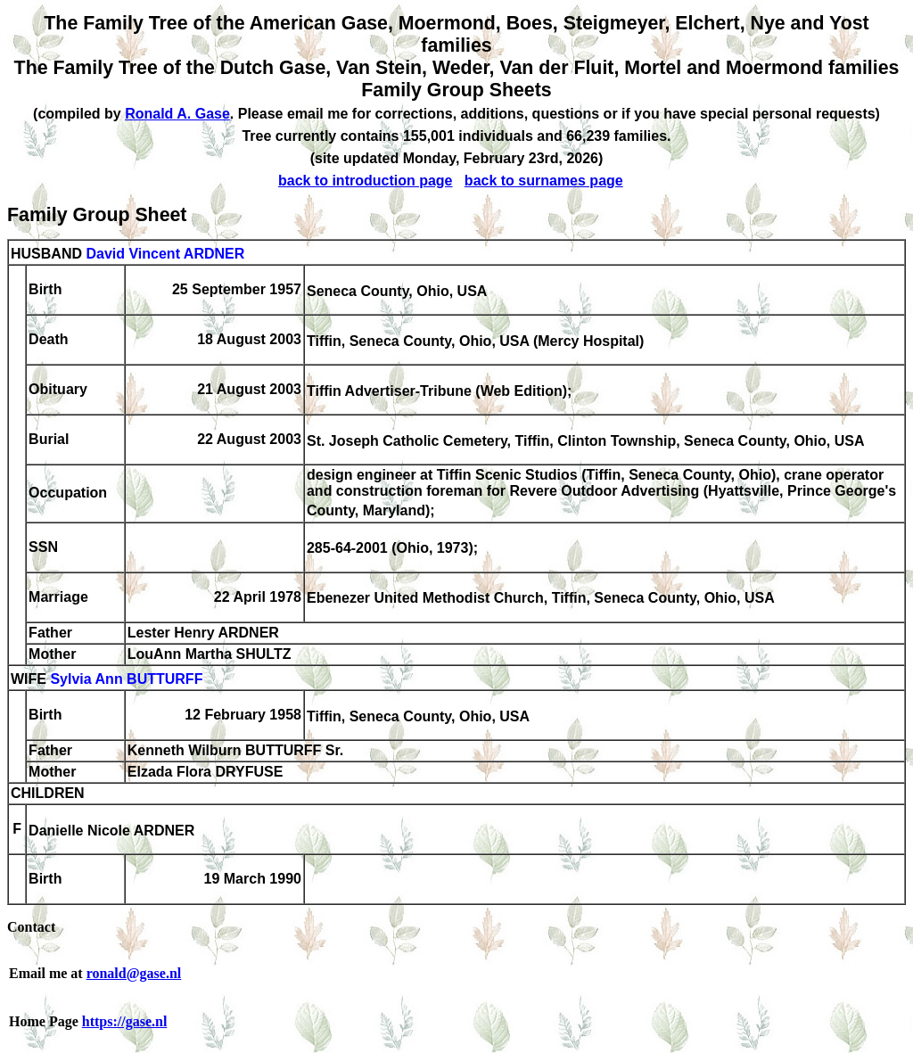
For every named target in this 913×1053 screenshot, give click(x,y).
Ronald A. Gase (177, 113)
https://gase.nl (125, 1021)
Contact (31, 926)
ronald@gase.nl (134, 973)
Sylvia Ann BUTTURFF (126, 679)
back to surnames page (544, 180)
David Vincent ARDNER (165, 253)
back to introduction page (365, 180)
